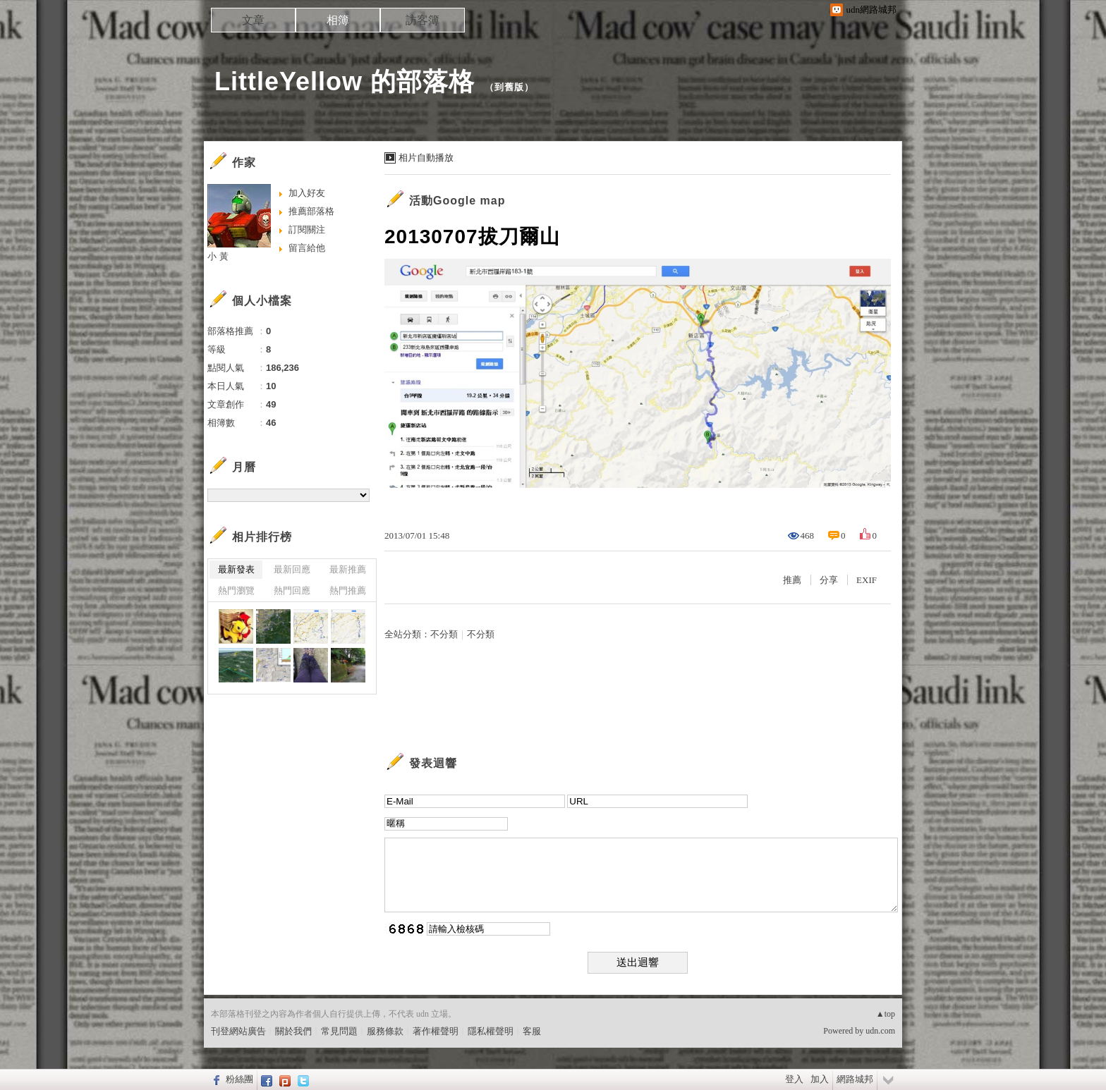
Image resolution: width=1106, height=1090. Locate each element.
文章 (253, 20)
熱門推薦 (347, 590)
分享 (829, 580)
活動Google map (457, 201)
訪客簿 (422, 20)
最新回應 (292, 569)
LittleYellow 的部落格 (344, 81)
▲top (885, 1014)
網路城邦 (855, 1079)
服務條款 (385, 1031)
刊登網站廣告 (238, 1031)
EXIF (866, 580)
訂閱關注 (306, 229)
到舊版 (509, 87)
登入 (794, 1079)
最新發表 (236, 569)
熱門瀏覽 (236, 590)
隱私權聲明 (491, 1031)
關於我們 (293, 1031)
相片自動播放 (426, 157)
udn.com (880, 1031)
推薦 (792, 580)
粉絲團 (239, 1079)
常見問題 (339, 1031)
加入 (819, 1079)
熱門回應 (292, 590)
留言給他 (306, 248)
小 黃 (218, 256)
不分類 (444, 634)
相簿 (338, 20)
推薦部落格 (311, 211)
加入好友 (306, 193)
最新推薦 (347, 569)
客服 (532, 1031)
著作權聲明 (435, 1031)
